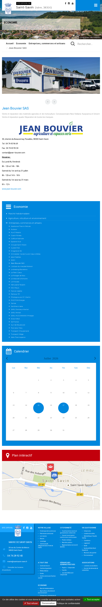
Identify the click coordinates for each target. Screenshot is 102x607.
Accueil (9, 43)
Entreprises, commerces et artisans (47, 43)
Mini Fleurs (15, 288)
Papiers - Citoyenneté (67, 567)
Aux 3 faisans (16, 232)
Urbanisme (86, 531)
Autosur (14, 229)
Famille (63, 570)
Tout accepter (91, 599)
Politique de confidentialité (68, 603)
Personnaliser (48, 603)
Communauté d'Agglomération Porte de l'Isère (45, 545)
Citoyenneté (65, 528)
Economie (21, 43)
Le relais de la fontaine (19, 279)
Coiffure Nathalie (17, 238)
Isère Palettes (16, 257)
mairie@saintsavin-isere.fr (17, 562)
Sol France (15, 322)
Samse (13, 303)
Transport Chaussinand (20, 331)
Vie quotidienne (89, 528)
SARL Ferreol (16, 313)
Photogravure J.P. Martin (21, 297)
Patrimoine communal (45, 533)
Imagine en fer (16, 251)
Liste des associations (90, 566)
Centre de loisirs (44, 566)
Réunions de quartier (89, 552)
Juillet (51, 358)
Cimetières (86, 540)
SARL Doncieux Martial (20, 309)
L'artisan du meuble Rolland (21, 266)
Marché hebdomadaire (18, 213)
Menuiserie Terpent (18, 285)
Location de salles (88, 533)
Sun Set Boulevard (18, 325)
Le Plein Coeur (16, 272)
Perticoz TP (15, 294)
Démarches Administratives (67, 563)
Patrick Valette (16, 291)
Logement (86, 543)
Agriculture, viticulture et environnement (27, 218)
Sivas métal (15, 319)
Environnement (87, 555)
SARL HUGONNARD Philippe (22, 316)
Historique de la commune (47, 531)
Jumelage (42, 541)
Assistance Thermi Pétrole (21, 226)
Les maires (42, 536)
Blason (41, 538)
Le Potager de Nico (18, 276)
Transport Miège (17, 334)
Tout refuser (31, 603)
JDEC (13, 260)
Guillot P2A (15, 248)
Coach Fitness (16, 235)
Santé (84, 545)
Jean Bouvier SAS (17, 263)
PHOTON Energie (18, 300)
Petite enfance (43, 571)
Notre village (44, 528)
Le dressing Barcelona (19, 269)
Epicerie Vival (16, 242)
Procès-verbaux (65, 540)
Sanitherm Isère (17, 306)
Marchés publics (66, 542)
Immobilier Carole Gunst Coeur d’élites (25, 254)
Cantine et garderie (44, 568)
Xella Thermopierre (18, 337)
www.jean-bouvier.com (11, 189)
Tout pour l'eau (16, 328)
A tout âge (43, 563)
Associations (88, 563)
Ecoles (41, 573)
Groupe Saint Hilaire (18, 245)
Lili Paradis (15, 282)
